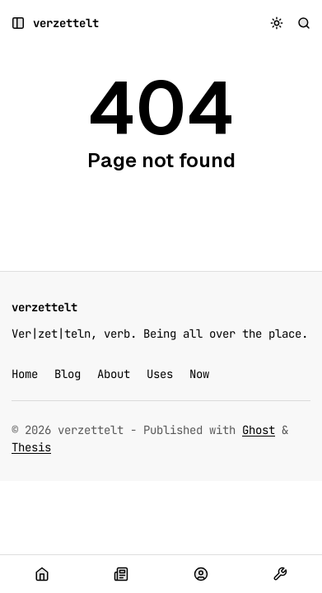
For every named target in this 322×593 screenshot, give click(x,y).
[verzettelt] (66, 23)
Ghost (258, 430)
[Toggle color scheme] (277, 23)
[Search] (304, 23)
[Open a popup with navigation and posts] (18, 23)
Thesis (31, 447)
